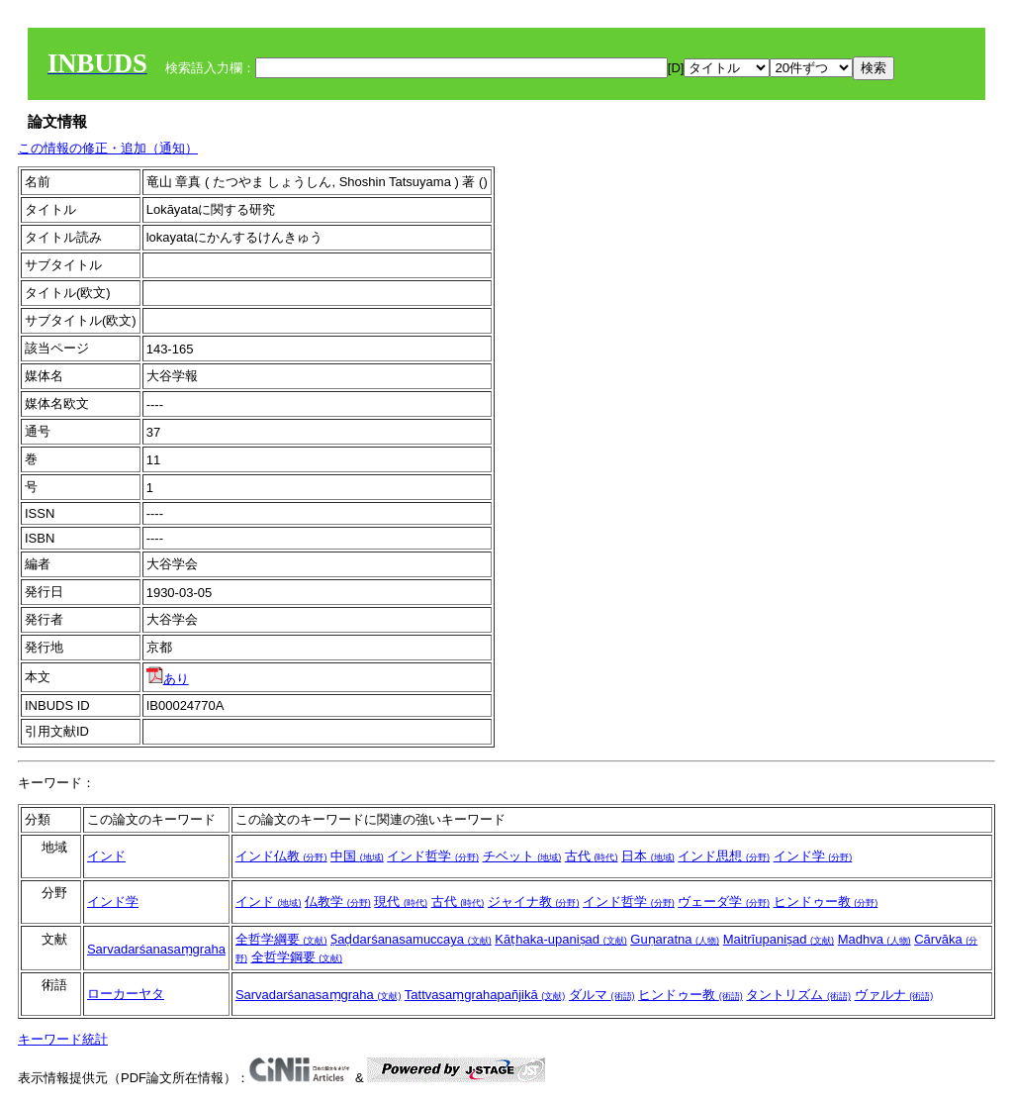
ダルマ (602, 994)
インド (106, 856)
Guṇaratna (674, 939)
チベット (522, 856)
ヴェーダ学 (724, 901)
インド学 (813, 856)
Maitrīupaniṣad (778, 939)
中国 (357, 856)
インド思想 (724, 856)
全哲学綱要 (281, 939)
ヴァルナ (894, 994)
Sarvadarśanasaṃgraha (156, 949)
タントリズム (798, 994)
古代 (591, 856)
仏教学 (338, 901)
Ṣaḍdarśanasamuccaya (411, 939)
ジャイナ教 (534, 901)
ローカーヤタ (125, 993)
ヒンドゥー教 (826, 901)
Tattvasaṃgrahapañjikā (485, 994)
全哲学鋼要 (297, 957)
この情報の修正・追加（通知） (108, 148)
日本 (648, 856)
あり (167, 678)
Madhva (874, 939)
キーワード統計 (63, 1039)
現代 (400, 901)
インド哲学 (433, 856)
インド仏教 (281, 856)
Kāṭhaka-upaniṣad (560, 939)
